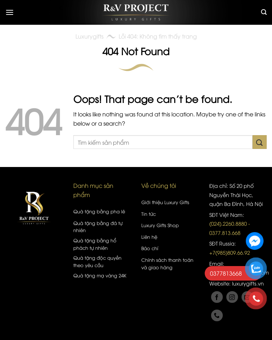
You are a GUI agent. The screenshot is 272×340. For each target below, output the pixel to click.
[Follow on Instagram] (232, 297)
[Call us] (217, 315)
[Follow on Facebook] (217, 297)
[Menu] (9, 12)
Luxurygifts (89, 36)
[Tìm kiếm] (264, 12)
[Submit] (260, 142)
